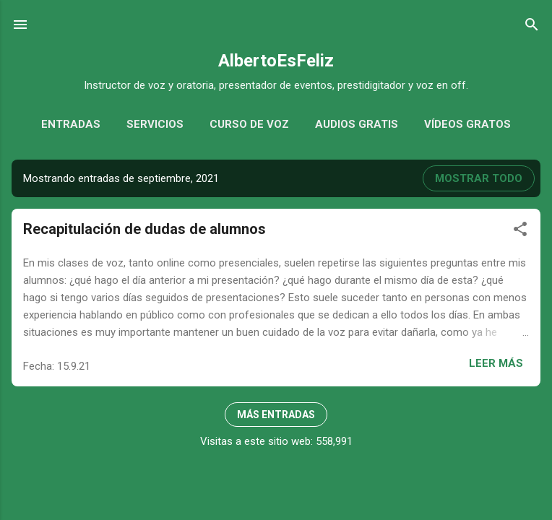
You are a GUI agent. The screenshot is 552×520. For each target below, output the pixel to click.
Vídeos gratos (467, 124)
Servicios (155, 124)
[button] (520, 231)
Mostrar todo (478, 178)
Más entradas (276, 414)
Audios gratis (356, 124)
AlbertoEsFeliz (276, 61)
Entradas (70, 124)
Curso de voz (249, 124)
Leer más (496, 363)
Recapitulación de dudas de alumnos (144, 229)
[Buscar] (531, 27)
